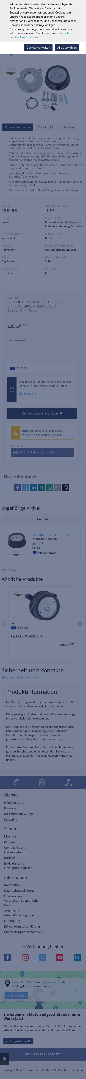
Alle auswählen (67, 47)
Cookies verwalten (38, 47)
